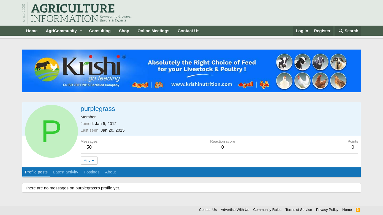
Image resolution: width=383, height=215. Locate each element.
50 (89, 147)
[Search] (348, 31)
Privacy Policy (327, 210)
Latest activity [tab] (65, 172)
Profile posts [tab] (36, 172)
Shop (124, 30)
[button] (81, 31)
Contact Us (188, 30)
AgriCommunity (61, 30)
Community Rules (267, 210)
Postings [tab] (92, 172)
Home (32, 30)
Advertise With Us (235, 210)
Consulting (100, 30)
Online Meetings (153, 30)
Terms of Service (299, 210)
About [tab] (110, 172)
